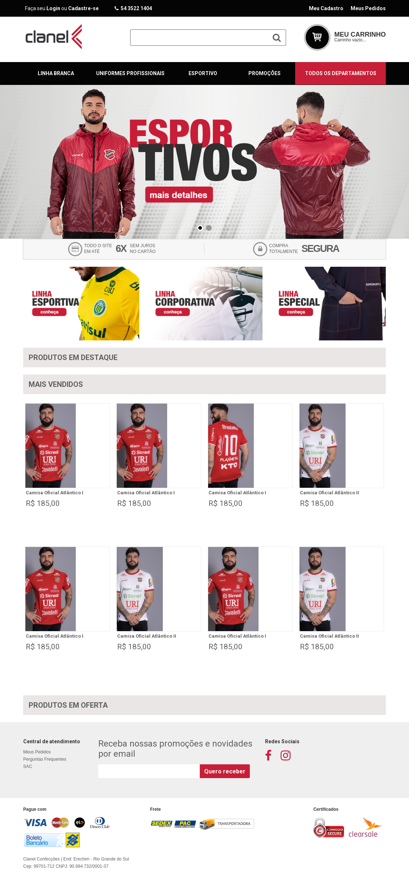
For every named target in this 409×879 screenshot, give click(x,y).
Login (53, 8)
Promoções (264, 73)
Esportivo (203, 73)
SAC (27, 766)
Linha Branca (56, 73)
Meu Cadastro (326, 8)
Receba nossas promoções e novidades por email (175, 749)
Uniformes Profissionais (130, 73)
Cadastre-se (83, 8)
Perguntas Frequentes (44, 759)
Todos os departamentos (340, 73)
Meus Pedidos (368, 8)
